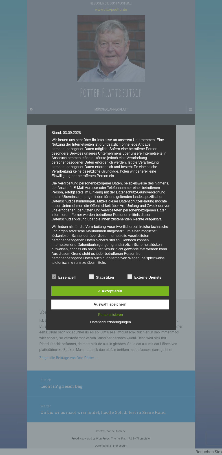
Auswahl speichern (110, 304)
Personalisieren (110, 315)
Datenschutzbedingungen (110, 322)
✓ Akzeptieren (110, 291)
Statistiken (101, 276)
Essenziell (64, 276)
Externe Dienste (144, 276)
